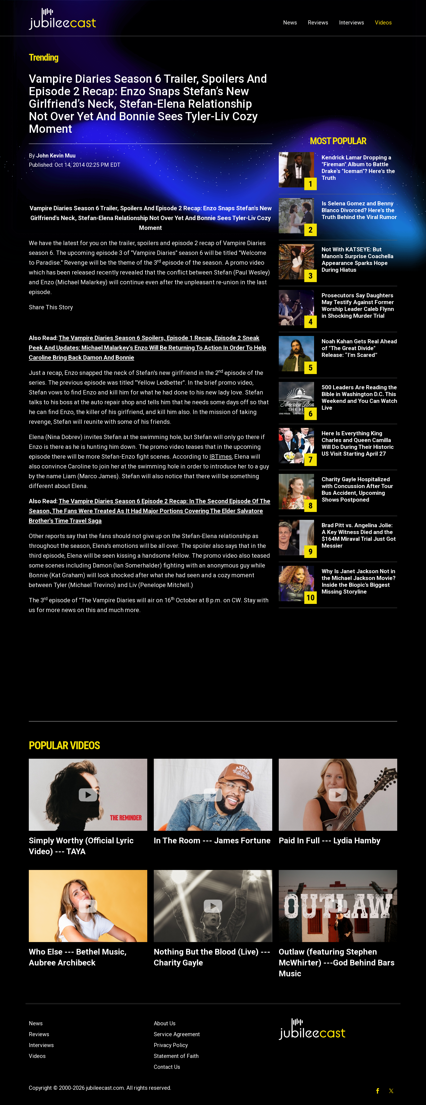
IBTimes (220, 456)
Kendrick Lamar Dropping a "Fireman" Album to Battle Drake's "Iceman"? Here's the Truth (358, 167)
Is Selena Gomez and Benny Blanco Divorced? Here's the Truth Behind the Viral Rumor (359, 210)
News (290, 22)
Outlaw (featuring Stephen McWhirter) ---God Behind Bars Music (336, 962)
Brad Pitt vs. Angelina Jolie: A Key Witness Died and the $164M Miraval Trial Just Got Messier (359, 535)
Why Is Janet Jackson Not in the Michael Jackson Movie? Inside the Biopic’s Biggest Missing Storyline (359, 581)
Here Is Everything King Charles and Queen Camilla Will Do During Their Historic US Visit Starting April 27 (358, 443)
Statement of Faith (176, 1056)
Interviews (351, 22)
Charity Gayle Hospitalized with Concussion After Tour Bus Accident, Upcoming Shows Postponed (357, 489)
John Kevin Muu (56, 155)
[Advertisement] (338, 103)
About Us (165, 1023)
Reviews (318, 22)
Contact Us (167, 1067)
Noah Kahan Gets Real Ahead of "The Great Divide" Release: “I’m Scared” (359, 348)
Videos (383, 22)
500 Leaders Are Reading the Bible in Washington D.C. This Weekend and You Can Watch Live (359, 397)
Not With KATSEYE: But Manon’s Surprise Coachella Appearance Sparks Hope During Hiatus (357, 259)
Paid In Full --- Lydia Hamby (329, 840)
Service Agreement (177, 1034)
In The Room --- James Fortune (212, 840)
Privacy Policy (171, 1045)
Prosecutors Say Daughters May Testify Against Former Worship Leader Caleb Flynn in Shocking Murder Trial (358, 305)
